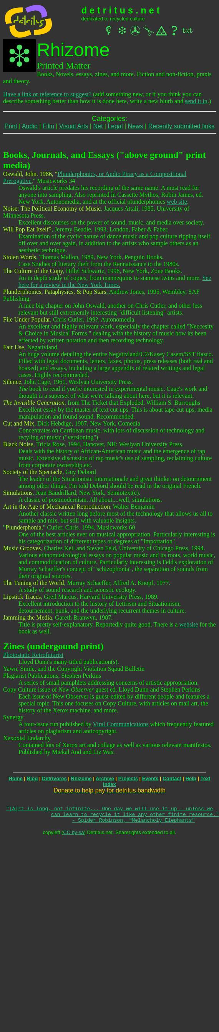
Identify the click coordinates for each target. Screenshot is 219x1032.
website (188, 624)
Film (48, 126)
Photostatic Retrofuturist (33, 655)
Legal (115, 126)
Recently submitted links (181, 126)
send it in (196, 101)
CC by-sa (73, 836)
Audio (30, 126)
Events (150, 778)
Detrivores (54, 778)
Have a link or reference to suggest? (47, 94)
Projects (128, 778)
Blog (32, 778)
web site (177, 201)
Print (11, 126)
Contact (172, 778)
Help (191, 778)
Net (98, 126)
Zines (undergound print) (53, 646)
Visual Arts (73, 126)
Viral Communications (121, 724)
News (135, 126)
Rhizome (81, 778)
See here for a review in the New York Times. (114, 281)
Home (16, 778)
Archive (105, 778)
